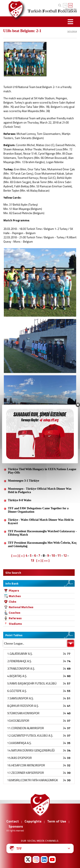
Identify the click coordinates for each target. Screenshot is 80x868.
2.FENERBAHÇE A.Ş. (19, 661)
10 (53, 555)
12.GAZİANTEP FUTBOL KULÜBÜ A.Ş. (30, 735)
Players (14, 590)
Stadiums (15, 623)
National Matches (21, 607)
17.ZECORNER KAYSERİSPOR (25, 772)
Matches (15, 596)
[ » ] (39, 560)
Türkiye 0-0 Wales (19, 500)
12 (65, 555)
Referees (15, 618)
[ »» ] (45, 560)
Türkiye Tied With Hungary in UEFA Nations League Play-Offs (42, 471)
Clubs (12, 601)
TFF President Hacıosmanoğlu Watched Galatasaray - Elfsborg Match (42, 533)
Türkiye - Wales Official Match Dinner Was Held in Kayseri (41, 521)
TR (65, 5)
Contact (12, 821)
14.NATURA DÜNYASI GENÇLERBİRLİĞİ (31, 750)
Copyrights (33, 821)
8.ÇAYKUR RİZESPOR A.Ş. (23, 705)
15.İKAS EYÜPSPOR (19, 758)
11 (59, 555)
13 (32, 560)
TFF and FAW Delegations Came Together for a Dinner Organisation (38, 510)
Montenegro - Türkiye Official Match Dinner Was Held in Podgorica (39, 490)
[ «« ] (15, 556)
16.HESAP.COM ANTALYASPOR (26, 765)
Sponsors (16, 826)
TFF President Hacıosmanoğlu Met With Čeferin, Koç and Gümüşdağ (42, 544)
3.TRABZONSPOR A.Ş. (21, 668)
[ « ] (22, 556)
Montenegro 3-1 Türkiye (23, 480)
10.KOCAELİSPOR (18, 720)
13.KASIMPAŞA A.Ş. (19, 743)
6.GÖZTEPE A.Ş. (17, 691)
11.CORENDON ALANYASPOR (25, 728)
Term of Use (56, 821)
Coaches (14, 612)
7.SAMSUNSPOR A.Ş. (20, 698)
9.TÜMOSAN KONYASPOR (23, 713)
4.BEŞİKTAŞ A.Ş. (17, 676)
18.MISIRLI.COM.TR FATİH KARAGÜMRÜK (32, 780)
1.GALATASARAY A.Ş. (20, 653)
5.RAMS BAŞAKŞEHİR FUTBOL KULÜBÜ (32, 683)
